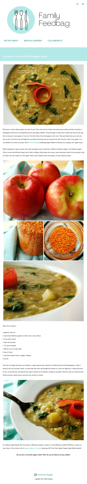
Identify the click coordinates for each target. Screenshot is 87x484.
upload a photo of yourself (32, 448)
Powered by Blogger (43, 475)
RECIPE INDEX (10, 40)
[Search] (77, 4)
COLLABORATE (53, 40)
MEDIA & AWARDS (31, 40)
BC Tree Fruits (32, 142)
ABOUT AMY (73, 40)
